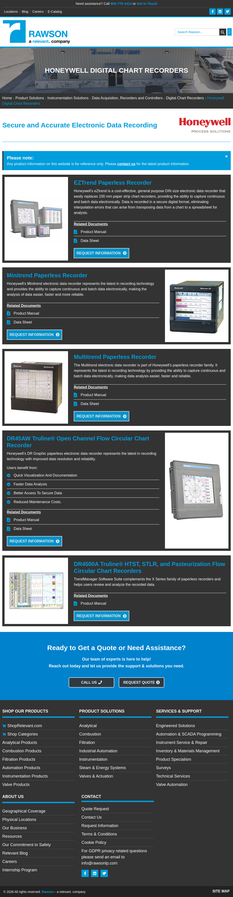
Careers (38, 11)
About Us (13, 796)
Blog (25, 11)
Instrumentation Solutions (68, 98)
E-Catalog (55, 11)
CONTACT (91, 796)
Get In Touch (147, 3)
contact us (126, 164)
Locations (11, 11)
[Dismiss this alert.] (226, 156)
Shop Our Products (25, 710)
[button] (229, 32)
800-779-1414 (121, 3)
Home (7, 98)
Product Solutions (29, 98)
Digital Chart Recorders (185, 98)
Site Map (221, 890)
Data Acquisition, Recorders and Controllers (127, 98)
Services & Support (179, 710)
